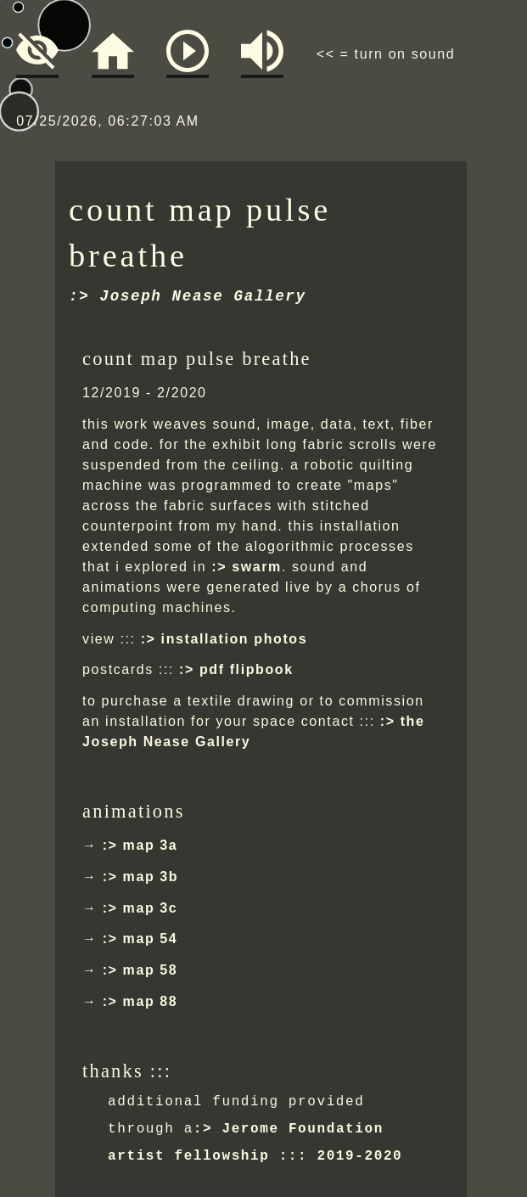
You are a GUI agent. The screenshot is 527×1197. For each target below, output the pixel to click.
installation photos (234, 639)
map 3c (150, 908)
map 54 (150, 938)
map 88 (150, 1001)
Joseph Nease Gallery (203, 296)
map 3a (150, 845)
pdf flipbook (246, 669)
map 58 (150, 970)
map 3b (151, 876)
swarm (257, 566)
